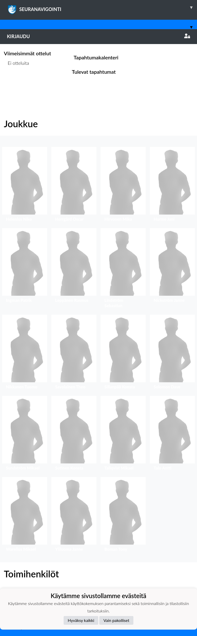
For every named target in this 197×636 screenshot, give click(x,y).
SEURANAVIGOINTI (102, 7)
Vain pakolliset (116, 620)
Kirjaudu (98, 36)
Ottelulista (16, 82)
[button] (24, 185)
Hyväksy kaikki (81, 620)
